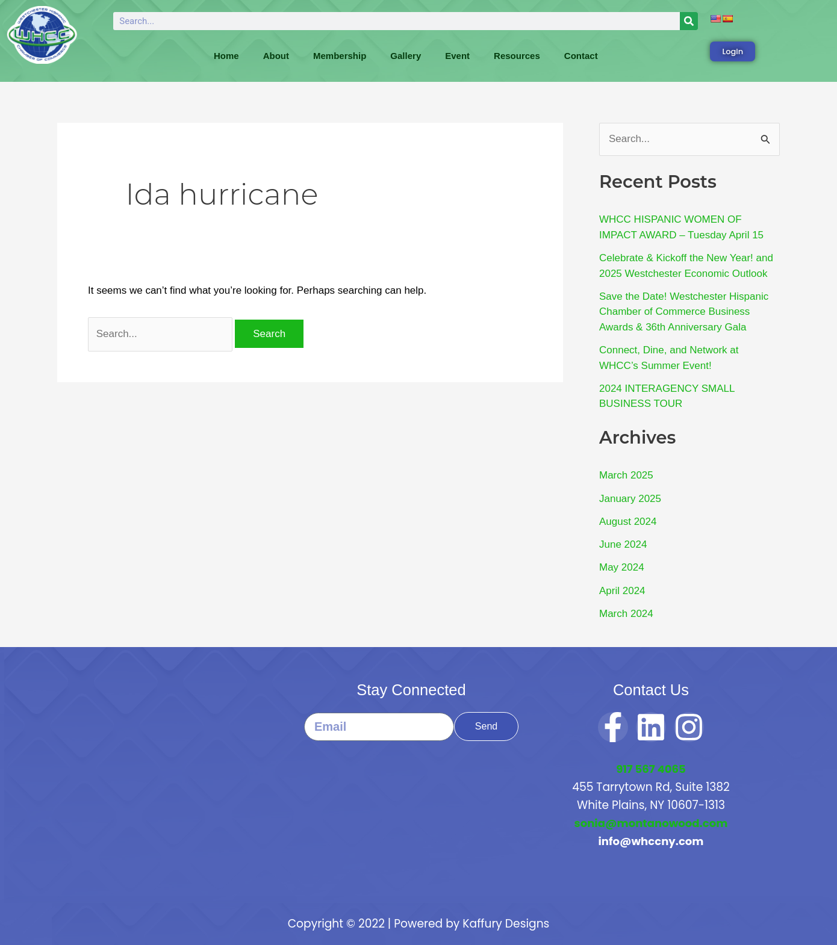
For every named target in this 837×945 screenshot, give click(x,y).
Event (457, 56)
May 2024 (621, 567)
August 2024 (627, 521)
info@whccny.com (650, 841)
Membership (339, 56)
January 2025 (630, 498)
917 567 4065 (650, 769)
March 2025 (626, 475)
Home (226, 56)
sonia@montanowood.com (650, 823)
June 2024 (623, 544)
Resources (517, 56)
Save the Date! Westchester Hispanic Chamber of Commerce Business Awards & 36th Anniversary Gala (683, 312)
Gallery (405, 56)
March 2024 (626, 613)
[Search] (689, 21)
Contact (581, 56)
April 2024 (622, 590)
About (276, 56)
